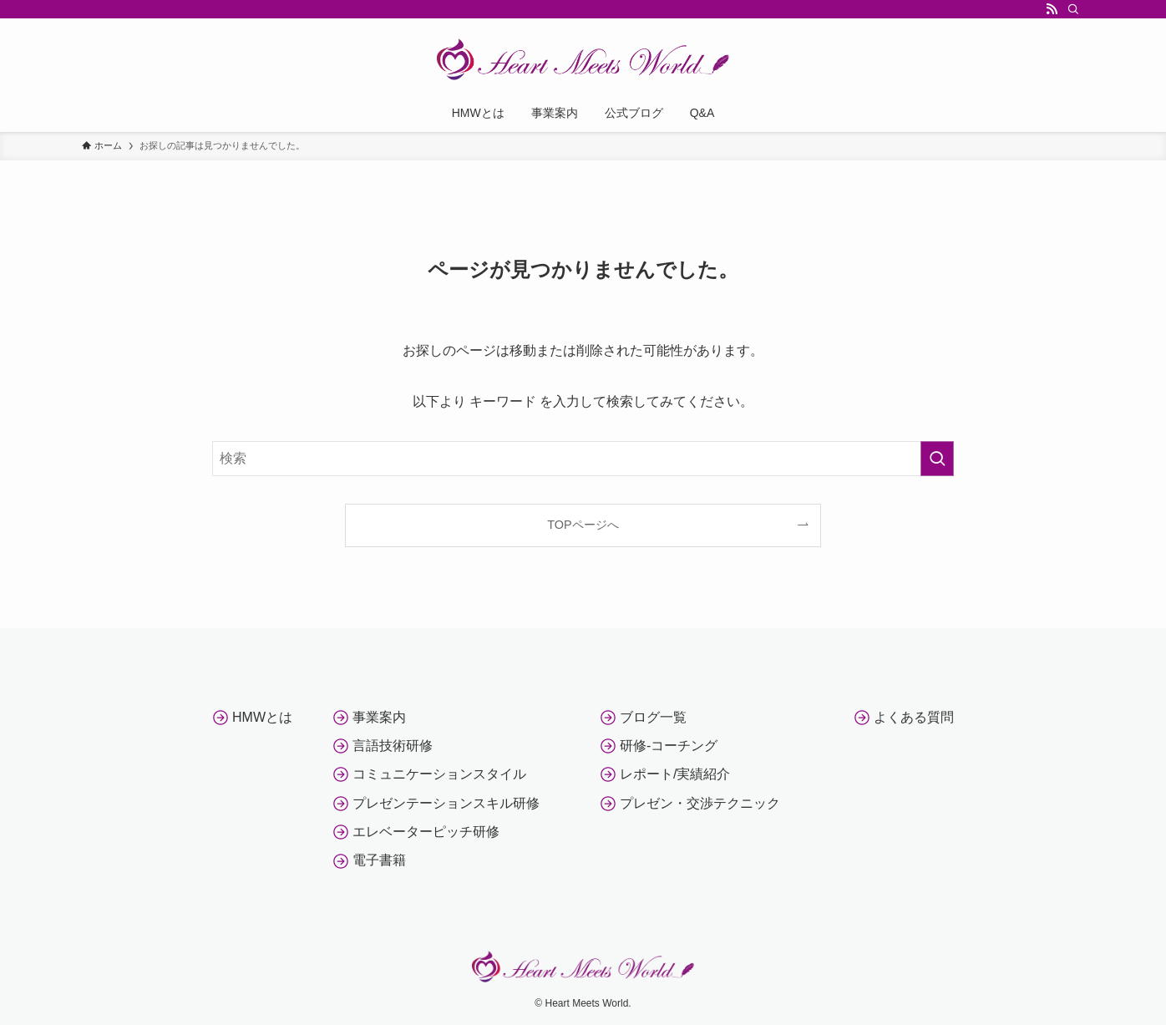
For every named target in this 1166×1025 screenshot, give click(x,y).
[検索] (1073, 9)
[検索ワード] (583, 458)
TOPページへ (582, 524)
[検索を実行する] (937, 458)
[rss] (1051, 9)
